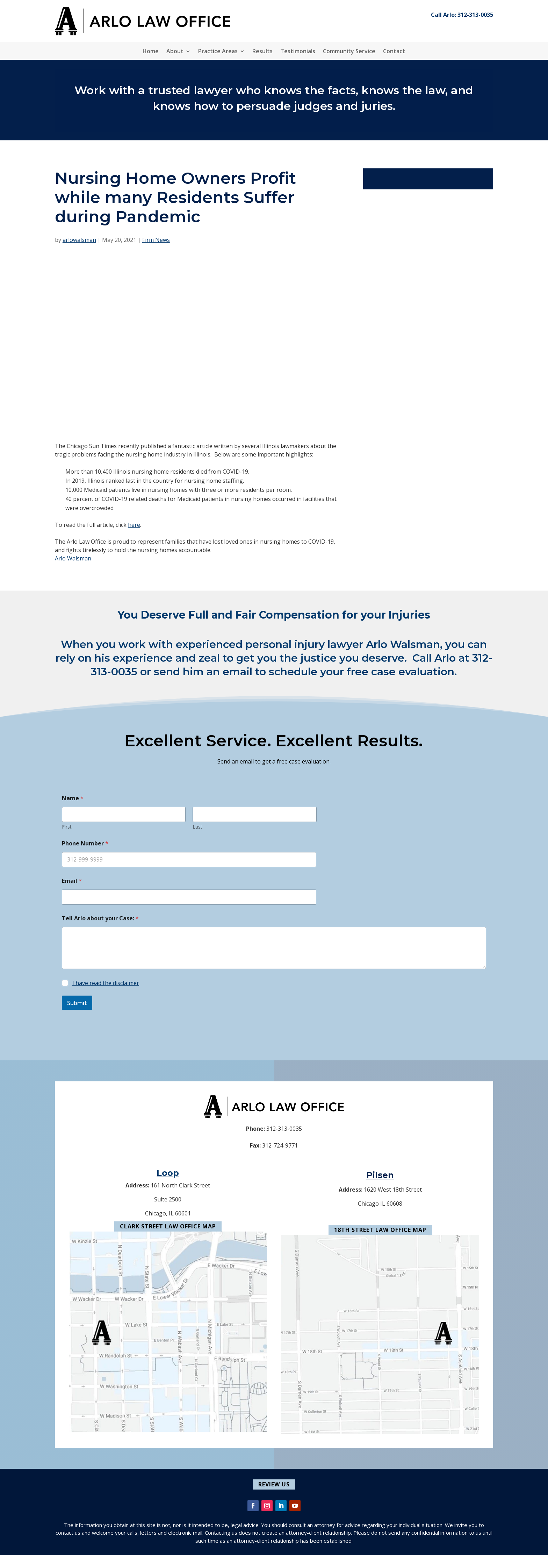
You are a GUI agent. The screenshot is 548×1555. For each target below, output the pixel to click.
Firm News (156, 240)
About (174, 52)
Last (197, 827)
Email (72, 881)
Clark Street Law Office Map (168, 1226)
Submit (77, 1003)
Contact (394, 52)
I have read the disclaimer (105, 983)
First (67, 827)
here (134, 525)
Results (262, 52)
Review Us (274, 1484)
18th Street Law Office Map (380, 1230)
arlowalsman (79, 240)
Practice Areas (218, 52)
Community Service (349, 52)
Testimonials (297, 52)
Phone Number (85, 843)
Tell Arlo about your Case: (100, 918)
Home (151, 52)
